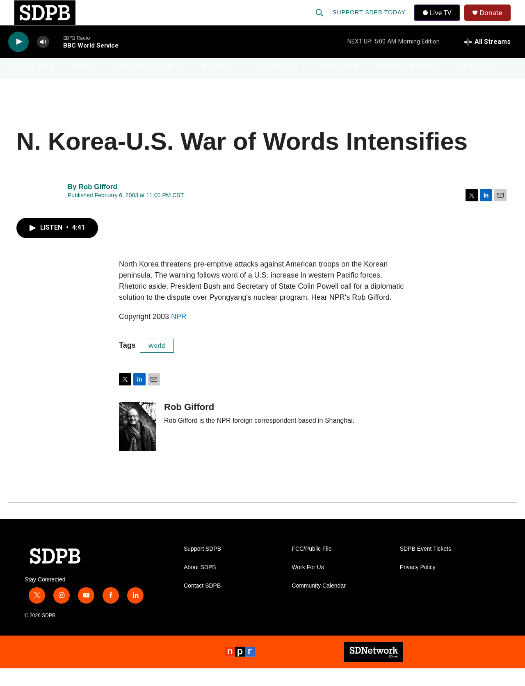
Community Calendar (319, 603)
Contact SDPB (202, 603)
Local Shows (275, 85)
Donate (496, 21)
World (156, 363)
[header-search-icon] (320, 21)
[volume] (43, 59)
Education (215, 85)
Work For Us (308, 585)
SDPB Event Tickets (425, 566)
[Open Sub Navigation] (61, 85)
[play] (18, 59)
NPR (179, 334)
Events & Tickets (407, 85)
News (82, 85)
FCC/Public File (311, 566)
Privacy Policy (418, 585)
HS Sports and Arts (145, 85)
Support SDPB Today (369, 21)
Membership (337, 85)
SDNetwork (475, 85)
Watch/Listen (31, 85)
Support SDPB (202, 566)
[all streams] (487, 59)
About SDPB (200, 585)
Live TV (439, 21)
